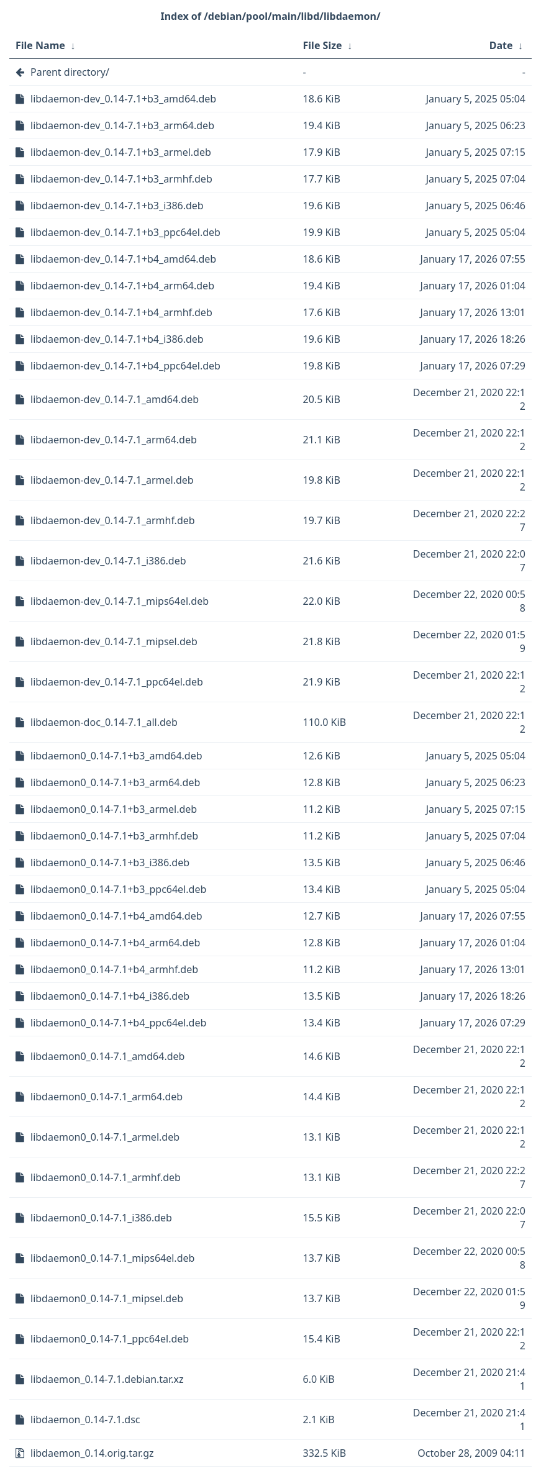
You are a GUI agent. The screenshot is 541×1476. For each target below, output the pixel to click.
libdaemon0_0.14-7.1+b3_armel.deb (113, 809)
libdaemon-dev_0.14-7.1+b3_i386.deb (117, 205)
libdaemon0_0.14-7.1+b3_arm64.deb (115, 782)
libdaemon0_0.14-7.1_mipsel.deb (106, 1298)
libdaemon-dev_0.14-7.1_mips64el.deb (119, 601)
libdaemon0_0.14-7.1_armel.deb (105, 1137)
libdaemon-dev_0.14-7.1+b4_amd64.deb (123, 259)
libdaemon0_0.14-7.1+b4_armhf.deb (114, 969)
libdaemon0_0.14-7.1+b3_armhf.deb (114, 836)
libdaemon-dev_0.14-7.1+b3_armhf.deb (121, 179)
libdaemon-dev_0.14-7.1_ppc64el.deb (116, 682)
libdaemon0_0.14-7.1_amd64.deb (107, 1056)
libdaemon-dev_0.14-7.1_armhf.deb (112, 520)
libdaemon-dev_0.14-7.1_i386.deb (108, 561)
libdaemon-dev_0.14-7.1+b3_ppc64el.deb (125, 232)
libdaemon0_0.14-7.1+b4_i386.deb (109, 996)
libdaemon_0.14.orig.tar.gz (92, 1453)
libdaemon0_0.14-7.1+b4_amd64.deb (116, 916)
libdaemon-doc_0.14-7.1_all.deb (104, 722)
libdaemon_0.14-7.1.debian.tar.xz (106, 1379)
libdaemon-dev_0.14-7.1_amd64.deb (114, 399)
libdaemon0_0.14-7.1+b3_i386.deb (109, 862)
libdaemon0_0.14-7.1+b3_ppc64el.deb (118, 889)
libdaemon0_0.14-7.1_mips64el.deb (112, 1258)
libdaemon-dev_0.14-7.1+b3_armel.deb (120, 152)
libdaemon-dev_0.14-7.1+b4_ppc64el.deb (125, 366)
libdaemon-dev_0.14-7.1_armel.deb (112, 480)
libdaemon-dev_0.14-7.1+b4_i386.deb (117, 339)
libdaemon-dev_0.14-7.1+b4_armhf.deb (121, 312)
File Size (322, 45)
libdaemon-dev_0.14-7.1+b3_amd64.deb (123, 99)
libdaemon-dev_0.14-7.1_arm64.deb (113, 439)
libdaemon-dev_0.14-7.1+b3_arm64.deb (122, 125)
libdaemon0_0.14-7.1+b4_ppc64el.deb (118, 1023)
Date (501, 45)
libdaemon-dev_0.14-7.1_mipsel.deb (114, 641)
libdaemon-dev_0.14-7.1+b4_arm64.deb (122, 285)
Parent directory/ (69, 72)
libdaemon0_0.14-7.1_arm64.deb (106, 1096)
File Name (40, 45)
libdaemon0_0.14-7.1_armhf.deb (105, 1177)
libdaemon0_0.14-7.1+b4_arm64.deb (115, 942)
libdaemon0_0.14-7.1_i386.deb (101, 1218)
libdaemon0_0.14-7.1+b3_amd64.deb (116, 756)
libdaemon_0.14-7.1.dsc (85, 1419)
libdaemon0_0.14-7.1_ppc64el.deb (109, 1339)
